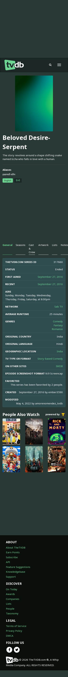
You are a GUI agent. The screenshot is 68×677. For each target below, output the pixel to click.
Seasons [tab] (20, 245)
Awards (10, 594)
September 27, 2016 (50, 276)
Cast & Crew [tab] (32, 248)
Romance (57, 329)
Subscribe (12, 557)
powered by (55, 414)
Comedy (58, 321)
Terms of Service (16, 626)
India (60, 351)
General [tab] (7, 245)
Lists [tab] (54, 245)
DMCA (9, 635)
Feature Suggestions (18, 567)
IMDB (59, 366)
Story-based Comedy (50, 358)
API (8, 562)
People (10, 608)
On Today (11, 589)
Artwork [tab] (43, 245)
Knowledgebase (15, 571)
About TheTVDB (15, 547)
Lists (8, 603)
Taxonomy (12, 613)
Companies (12, 599)
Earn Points (13, 552)
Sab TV (58, 306)
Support (11, 576)
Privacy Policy (14, 630)
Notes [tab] (64, 245)
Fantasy (58, 325)
